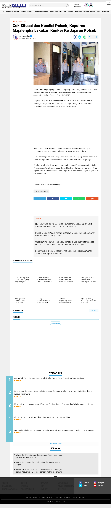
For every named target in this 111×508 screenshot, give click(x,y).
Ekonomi (87, 12)
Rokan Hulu (66, 12)
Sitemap (32, 501)
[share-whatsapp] (85, 37)
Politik (42, 490)
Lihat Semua (55, 323)
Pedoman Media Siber (81, 501)
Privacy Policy (58, 501)
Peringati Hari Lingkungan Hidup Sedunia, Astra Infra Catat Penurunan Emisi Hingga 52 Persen (53, 436)
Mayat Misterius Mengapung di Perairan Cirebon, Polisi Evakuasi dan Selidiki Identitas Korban (56, 408)
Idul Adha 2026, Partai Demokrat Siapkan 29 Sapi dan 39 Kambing (57, 420)
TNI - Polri (77, 12)
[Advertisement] (22, 76)
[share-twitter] (80, 37)
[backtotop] (55, 482)
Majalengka (7, 490)
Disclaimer (68, 501)
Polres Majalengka (15, 12)
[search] (49, 5)
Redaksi (24, 501)
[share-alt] (40, 198)
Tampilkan (94, 310)
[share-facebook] (75, 37)
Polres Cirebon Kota (51, 12)
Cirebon (28, 12)
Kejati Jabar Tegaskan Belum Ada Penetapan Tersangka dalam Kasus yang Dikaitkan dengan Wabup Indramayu (55, 394)
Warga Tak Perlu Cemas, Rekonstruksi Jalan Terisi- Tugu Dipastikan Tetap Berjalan (58, 380)
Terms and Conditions (44, 501)
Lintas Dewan (63, 487)
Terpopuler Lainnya (55, 448)
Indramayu (97, 12)
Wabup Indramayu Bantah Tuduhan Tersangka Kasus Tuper (38, 467)
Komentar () (93, 37)
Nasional (37, 12)
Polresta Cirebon (27, 493)
